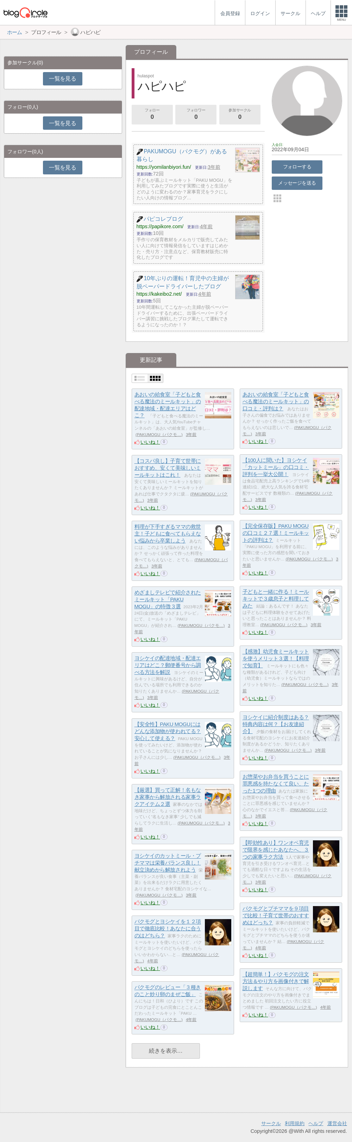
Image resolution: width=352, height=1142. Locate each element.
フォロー (152, 114)
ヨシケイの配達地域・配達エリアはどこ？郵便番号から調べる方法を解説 (167, 665)
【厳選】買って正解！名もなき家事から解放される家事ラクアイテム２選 (167, 797)
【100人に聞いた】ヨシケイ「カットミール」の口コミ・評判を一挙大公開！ (276, 467)
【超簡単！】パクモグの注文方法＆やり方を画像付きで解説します (276, 981)
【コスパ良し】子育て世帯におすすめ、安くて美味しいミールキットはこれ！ (167, 468)
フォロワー (196, 114)
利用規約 (294, 1123)
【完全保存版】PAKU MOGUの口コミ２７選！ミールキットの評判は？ (276, 533)
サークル (271, 1123)
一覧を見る (62, 79)
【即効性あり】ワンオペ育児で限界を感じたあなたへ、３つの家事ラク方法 (276, 850)
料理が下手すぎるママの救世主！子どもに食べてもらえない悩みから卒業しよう (167, 534)
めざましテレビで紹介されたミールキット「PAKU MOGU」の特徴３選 (167, 599)
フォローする (297, 166)
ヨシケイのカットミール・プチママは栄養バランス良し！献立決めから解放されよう (167, 863)
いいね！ (150, 442)
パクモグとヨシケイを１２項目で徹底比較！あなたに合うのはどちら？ (167, 928)
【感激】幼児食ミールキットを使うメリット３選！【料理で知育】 (276, 658)
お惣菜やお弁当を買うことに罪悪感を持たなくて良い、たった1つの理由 (276, 784)
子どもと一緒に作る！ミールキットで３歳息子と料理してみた (276, 599)
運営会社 (337, 1123)
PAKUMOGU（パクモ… (159, 434)
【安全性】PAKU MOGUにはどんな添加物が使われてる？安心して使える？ (167, 731)
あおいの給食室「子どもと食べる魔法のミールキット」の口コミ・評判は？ (276, 401)
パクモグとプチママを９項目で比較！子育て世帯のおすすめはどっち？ (276, 915)
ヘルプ (315, 1123)
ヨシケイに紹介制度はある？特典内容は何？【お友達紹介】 (276, 724)
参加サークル (239, 114)
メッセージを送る (297, 183)
